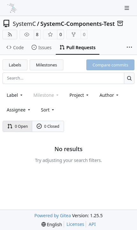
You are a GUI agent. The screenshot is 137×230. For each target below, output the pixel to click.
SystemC (24, 23)
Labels (15, 65)
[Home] (12, 8)
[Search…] (129, 78)
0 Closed (48, 126)
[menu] (48, 109)
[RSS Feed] (10, 34)
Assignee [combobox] (19, 110)
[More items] (129, 48)
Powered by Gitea (52, 215)
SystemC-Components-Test (77, 23)
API (92, 224)
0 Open (17, 126)
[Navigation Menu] (127, 8)
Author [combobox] (109, 95)
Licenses (75, 224)
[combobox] (15, 95)
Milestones (46, 65)
